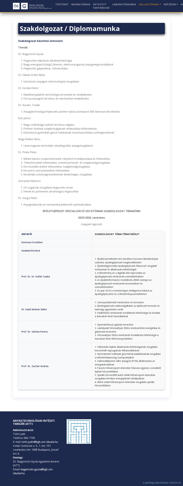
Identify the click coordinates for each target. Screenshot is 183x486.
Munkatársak (80, 4)
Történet (62, 4)
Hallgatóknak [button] (149, 4)
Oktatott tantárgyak (101, 6)
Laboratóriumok (124, 4)
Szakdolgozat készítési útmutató (40, 41)
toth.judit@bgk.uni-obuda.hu (40, 442)
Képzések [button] (170, 4)
